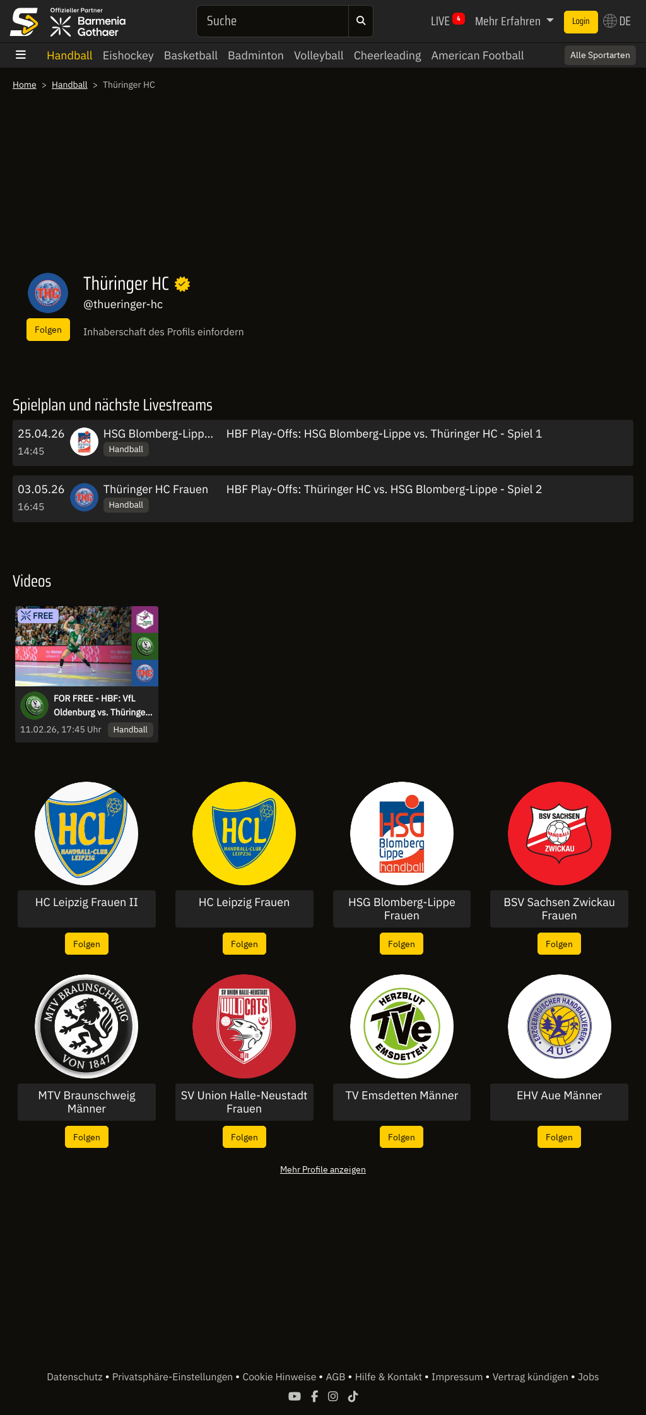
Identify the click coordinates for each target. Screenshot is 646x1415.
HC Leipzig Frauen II (86, 902)
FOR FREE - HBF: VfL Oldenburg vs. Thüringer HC (101, 706)
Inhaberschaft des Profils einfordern (163, 332)
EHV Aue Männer (559, 1095)
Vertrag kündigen (532, 1377)
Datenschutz (76, 1377)
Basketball (191, 55)
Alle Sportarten (600, 55)
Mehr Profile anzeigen (323, 1169)
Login (581, 21)
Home (25, 84)
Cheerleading (387, 55)
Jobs (588, 1377)
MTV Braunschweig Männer (86, 1102)
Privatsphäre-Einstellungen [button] (173, 1377)
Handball (70, 55)
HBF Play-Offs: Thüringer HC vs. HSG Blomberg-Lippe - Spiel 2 (384, 489)
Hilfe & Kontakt (390, 1377)
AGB (337, 1377)
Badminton (256, 55)
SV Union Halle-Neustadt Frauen (244, 1102)
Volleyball (319, 55)
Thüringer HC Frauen (156, 489)
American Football (477, 55)
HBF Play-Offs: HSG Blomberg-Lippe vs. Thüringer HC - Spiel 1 (384, 433)
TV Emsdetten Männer (401, 1095)
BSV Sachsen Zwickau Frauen (559, 908)
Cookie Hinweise (280, 1377)
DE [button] (617, 21)
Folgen (48, 329)
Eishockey (128, 55)
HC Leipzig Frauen (244, 902)
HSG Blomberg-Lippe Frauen (176, 433)
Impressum (458, 1377)
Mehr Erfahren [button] (509, 21)
